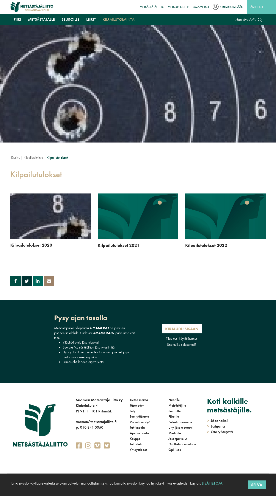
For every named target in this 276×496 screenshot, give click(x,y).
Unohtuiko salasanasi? (181, 344)
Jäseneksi (256, 7)
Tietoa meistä (139, 400)
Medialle (174, 433)
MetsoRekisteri (178, 7)
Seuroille (70, 19)
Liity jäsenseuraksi (180, 427)
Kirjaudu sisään (231, 7)
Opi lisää (174, 449)
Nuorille (174, 400)
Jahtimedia (137, 427)
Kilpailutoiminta (119, 19)
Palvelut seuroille (180, 422)
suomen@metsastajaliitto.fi (96, 421)
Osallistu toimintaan (182, 444)
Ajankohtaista (139, 433)
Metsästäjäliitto (152, 7)
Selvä (256, 484)
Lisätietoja (212, 483)
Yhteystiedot (138, 449)
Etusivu (15, 157)
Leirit (91, 19)
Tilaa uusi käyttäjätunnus (182, 338)
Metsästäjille (177, 405)
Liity (132, 411)
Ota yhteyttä (220, 431)
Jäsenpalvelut (177, 438)
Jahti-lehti (136, 444)
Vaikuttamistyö (140, 422)
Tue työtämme (139, 416)
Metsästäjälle (41, 19)
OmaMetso (201, 7)
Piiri (17, 19)
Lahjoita (216, 426)
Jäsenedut (137, 405)
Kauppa (135, 438)
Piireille (173, 416)
